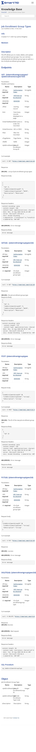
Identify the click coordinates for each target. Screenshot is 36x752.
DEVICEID (17, 101)
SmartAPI (4, 12)
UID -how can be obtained (17, 261)
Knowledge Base (11, 9)
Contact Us (16, 718)
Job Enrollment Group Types (16, 12)
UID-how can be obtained (17, 97)
